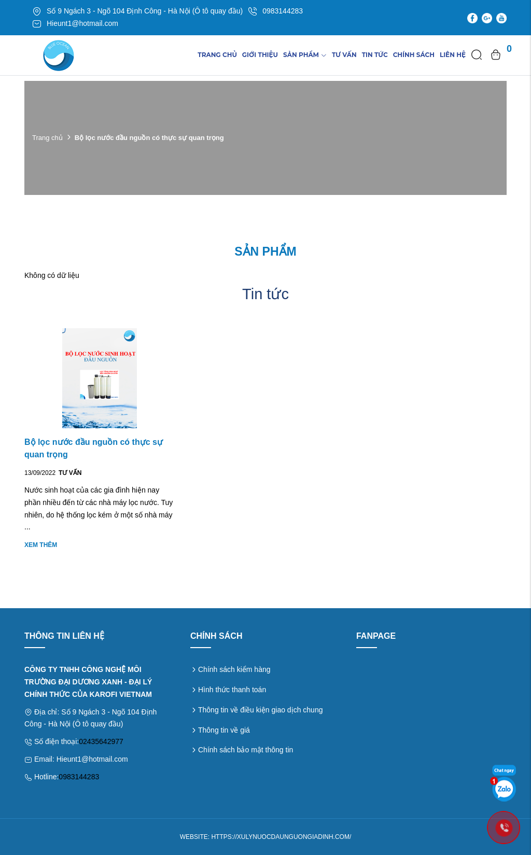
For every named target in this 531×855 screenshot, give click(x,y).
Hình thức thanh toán (232, 689)
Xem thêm (40, 545)
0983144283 (79, 777)
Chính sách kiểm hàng (234, 669)
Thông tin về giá (224, 730)
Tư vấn (344, 55)
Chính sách (414, 55)
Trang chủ (217, 55)
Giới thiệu (260, 55)
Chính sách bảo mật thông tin (245, 750)
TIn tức (375, 55)
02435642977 (101, 741)
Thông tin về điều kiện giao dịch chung (260, 710)
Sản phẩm (305, 55)
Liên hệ (453, 55)
